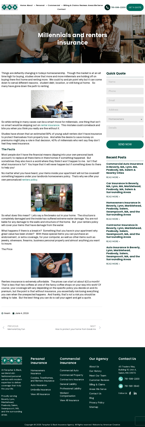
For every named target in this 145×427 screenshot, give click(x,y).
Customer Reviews (98, 379)
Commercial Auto (68, 370)
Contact (61, 9)
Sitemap (93, 405)
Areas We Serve (95, 5)
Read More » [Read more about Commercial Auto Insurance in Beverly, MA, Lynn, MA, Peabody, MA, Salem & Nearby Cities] (113, 177)
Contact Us (95, 392)
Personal (41, 5)
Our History (95, 370)
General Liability (68, 383)
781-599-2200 (131, 378)
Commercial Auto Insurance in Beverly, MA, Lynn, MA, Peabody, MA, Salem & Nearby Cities (124, 168)
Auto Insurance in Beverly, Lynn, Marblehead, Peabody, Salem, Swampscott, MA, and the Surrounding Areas (123, 253)
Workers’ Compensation (72, 391)
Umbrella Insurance (40, 385)
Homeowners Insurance (42, 370)
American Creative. (111, 424)
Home (23, 5)
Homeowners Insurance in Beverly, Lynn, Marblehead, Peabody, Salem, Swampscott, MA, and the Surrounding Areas (124, 209)
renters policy (29, 179)
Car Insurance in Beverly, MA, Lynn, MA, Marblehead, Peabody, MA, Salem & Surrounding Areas (123, 188)
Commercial (55, 5)
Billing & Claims (71, 5)
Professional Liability (70, 387)
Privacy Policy (96, 400)
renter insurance (50, 125)
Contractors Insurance (71, 378)
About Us (94, 366)
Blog (91, 396)
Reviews (83, 5)
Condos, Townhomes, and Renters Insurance (42, 375)
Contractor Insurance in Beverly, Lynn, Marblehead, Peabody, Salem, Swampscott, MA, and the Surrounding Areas (124, 231)
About (31, 5)
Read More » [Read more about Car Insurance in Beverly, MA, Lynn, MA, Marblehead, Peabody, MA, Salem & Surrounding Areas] (113, 196)
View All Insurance (40, 390)
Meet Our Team (97, 374)
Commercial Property (71, 374)
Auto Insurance (38, 381)
